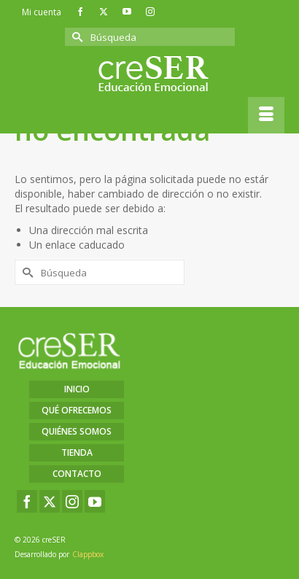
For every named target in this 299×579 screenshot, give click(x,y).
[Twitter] (49, 501)
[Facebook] (27, 501)
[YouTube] (95, 501)
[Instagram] (72, 501)
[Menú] (266, 115)
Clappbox (88, 554)
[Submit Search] (76, 37)
